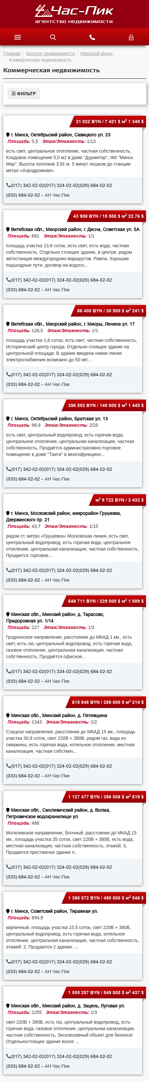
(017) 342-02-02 (27, 185)
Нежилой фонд (96, 53)
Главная (11, 53)
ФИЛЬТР (24, 93)
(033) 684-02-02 (23, 195)
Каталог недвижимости (50, 53)
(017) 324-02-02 (61, 185)
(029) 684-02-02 (95, 185)
